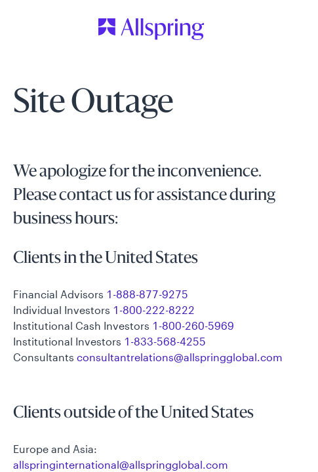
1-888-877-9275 (147, 294)
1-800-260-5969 (193, 325)
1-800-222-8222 (154, 310)
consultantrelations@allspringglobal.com (180, 357)
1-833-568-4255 (165, 341)
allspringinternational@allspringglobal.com (120, 464)
